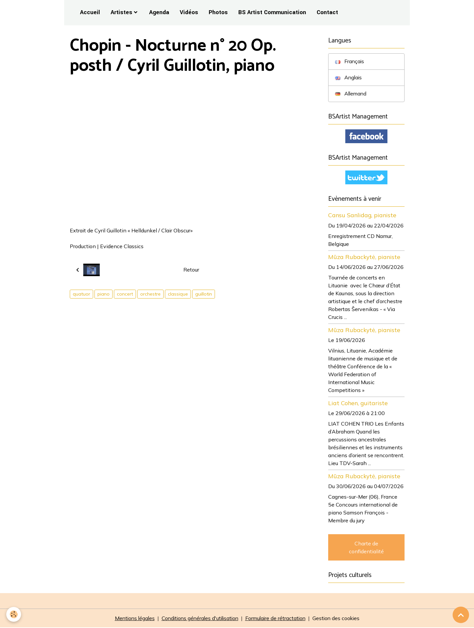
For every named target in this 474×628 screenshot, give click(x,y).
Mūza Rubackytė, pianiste (364, 257)
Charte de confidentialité (366, 547)
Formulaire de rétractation (277, 618)
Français (350, 61)
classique (178, 294)
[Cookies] (14, 614)
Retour (191, 270)
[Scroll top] (461, 615)
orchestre (150, 294)
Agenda (159, 12)
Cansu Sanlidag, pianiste (362, 215)
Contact (327, 12)
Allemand (351, 94)
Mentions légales (131, 618)
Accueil (90, 12)
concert (125, 294)
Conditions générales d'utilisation (199, 618)
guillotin (203, 294)
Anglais (349, 77)
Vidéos (189, 12)
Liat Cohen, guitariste (358, 403)
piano (103, 294)
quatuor (81, 294)
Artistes (121, 12)
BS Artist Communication (272, 12)
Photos (218, 12)
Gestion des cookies (339, 618)
